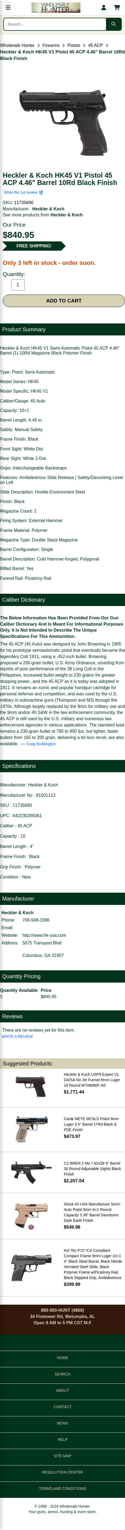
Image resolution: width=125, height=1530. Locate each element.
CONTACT (63, 1407)
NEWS (62, 1423)
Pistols (73, 45)
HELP (63, 1439)
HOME (62, 1358)
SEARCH (62, 1374)
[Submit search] (113, 24)
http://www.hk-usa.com (44, 935)
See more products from (43, 215)
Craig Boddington (41, 744)
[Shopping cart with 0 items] (117, 8)
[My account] (104, 8)
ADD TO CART (64, 301)
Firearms (51, 45)
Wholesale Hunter (17, 45)
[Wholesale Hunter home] (56, 7)
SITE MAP (62, 1456)
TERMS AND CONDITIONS (62, 1488)
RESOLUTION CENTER (62, 1472)
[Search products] (55, 24)
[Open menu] (8, 8)
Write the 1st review (23, 192)
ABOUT (62, 1390)
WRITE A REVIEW (17, 1036)
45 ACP (95, 45)
